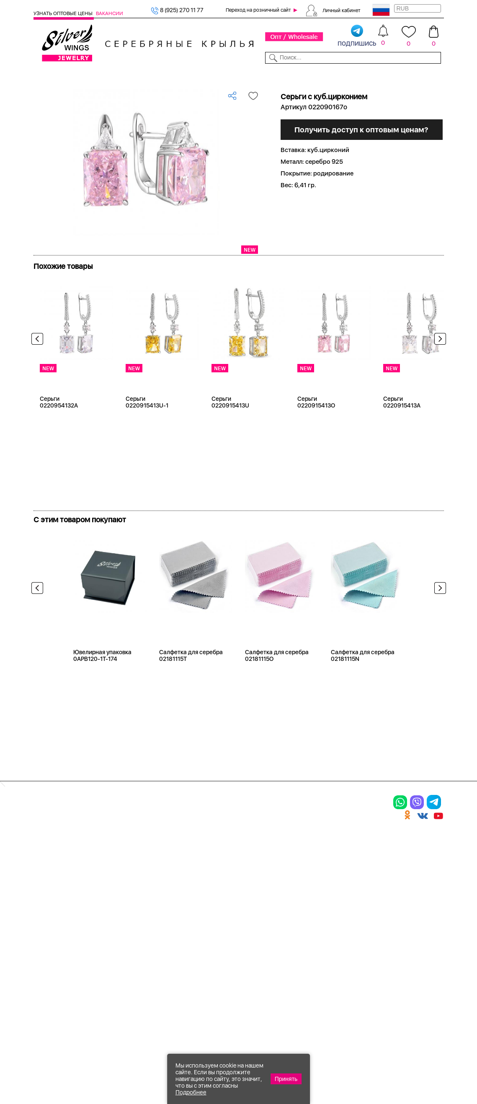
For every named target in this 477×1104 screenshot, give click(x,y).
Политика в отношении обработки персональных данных (266, 973)
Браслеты (119, 858)
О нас (322, 888)
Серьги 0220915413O (316, 432)
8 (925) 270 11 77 (177, 10)
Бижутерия (165, 74)
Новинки (133, 74)
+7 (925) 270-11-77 (322, 1058)
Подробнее (190, 1092)
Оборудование (399, 74)
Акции (253, 888)
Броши (114, 888)
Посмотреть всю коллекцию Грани (96, 281)
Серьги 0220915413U (230, 432)
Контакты (323, 74)
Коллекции (199, 74)
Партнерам (233, 74)
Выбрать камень (80, 74)
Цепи (182, 858)
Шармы (46, 925)
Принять (286, 1079)
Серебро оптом (80, 87)
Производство (267, 858)
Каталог (44, 74)
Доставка (294, 74)
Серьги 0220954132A (59, 432)
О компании (358, 74)
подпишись (357, 36)
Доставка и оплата (344, 858)
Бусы (111, 917)
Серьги (45, 896)
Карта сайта (333, 954)
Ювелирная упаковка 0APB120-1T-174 (102, 685)
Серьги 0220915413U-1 (147, 432)
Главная (44, 87)
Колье (113, 873)
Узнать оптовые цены (64, 13)
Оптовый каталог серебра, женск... (154, 87)
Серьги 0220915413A (401, 432)
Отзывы (433, 74)
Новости (264, 74)
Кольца (45, 881)
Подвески (50, 910)
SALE (111, 74)
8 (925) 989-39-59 (406, 1058)
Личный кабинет (341, 10)
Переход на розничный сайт (258, 10)
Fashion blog (333, 940)
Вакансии (109, 13)
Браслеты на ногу (132, 902)
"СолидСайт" (180, 1017)
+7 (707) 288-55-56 (397, 1073)
